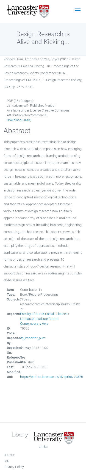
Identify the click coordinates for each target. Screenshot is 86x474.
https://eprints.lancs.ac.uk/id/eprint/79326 (51, 377)
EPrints (8, 455)
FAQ (6, 461)
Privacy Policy (13, 467)
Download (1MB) (19, 120)
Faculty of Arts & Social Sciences (44, 314)
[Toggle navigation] (77, 11)
